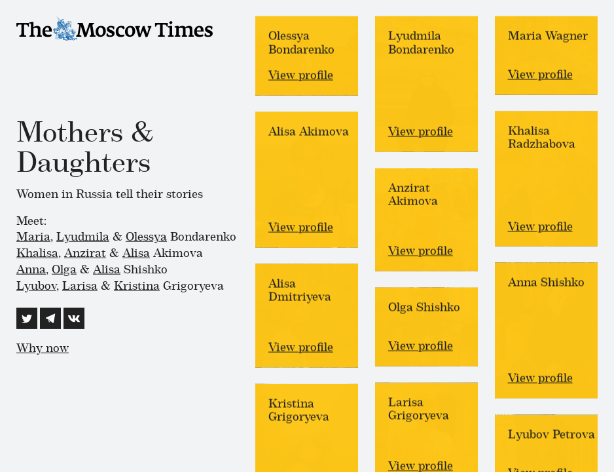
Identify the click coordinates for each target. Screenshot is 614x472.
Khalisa (37, 253)
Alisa (136, 253)
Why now (42, 348)
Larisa (80, 285)
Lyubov (36, 285)
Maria (33, 237)
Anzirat (85, 253)
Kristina (137, 285)
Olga (64, 269)
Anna (31, 269)
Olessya (146, 237)
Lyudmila (82, 237)
